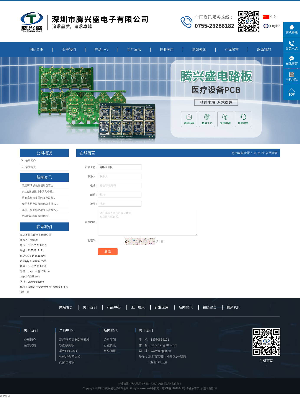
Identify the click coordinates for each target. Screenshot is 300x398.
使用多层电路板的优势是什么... (40, 203)
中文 (269, 16)
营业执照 (123, 383)
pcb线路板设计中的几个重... (38, 191)
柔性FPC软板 (68, 351)
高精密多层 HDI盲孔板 (74, 339)
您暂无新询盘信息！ (170, 383)
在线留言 (232, 49)
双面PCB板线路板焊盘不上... (39, 185)
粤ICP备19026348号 (173, 388)
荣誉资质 (30, 167)
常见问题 (110, 351)
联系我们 (264, 49)
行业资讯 (110, 345)
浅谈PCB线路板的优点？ (36, 215)
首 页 (257, 153)
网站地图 (136, 383)
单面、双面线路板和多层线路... (40, 209)
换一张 (160, 241)
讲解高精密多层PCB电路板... (39, 197)
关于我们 (69, 49)
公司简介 (30, 160)
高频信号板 (66, 362)
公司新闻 (110, 339)
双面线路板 (66, 345)
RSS (146, 383)
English (271, 26)
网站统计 (5, 396)
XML (153, 383)
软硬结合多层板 (69, 356)
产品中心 (101, 49)
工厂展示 (134, 49)
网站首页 (36, 49)
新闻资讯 (199, 49)
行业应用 (167, 49)
